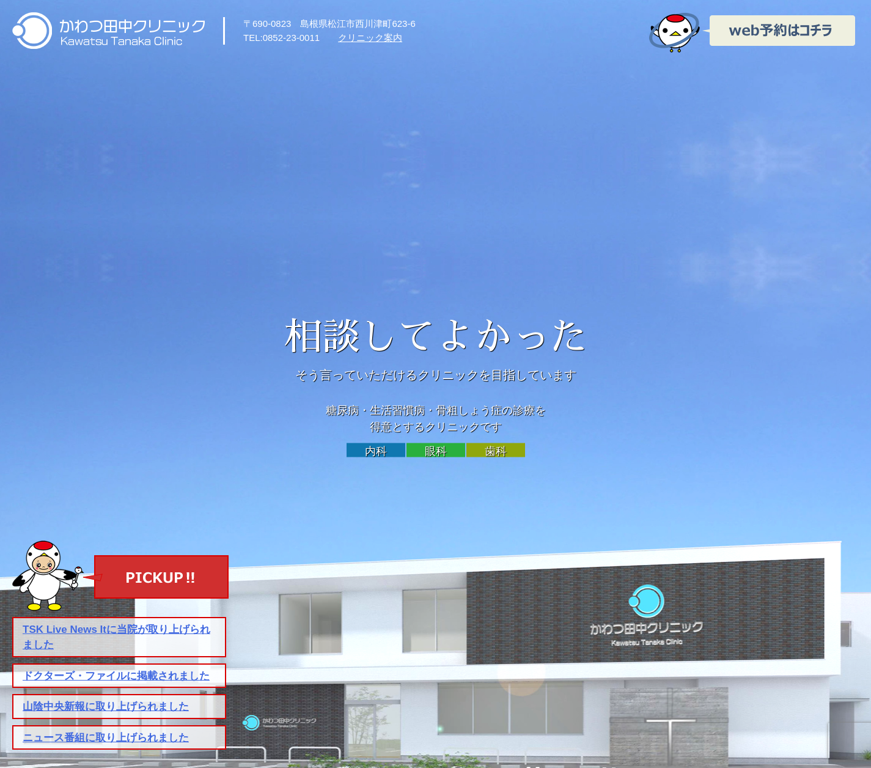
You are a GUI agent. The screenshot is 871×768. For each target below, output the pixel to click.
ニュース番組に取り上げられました (106, 738)
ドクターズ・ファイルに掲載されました (116, 676)
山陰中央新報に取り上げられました (106, 706)
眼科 (436, 451)
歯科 (496, 451)
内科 (376, 451)
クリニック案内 (370, 37)
